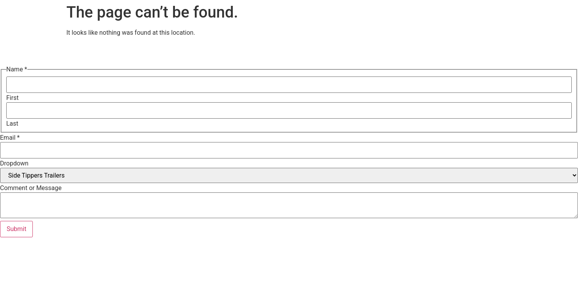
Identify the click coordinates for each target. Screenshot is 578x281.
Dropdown (14, 163)
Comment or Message (31, 188)
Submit (16, 229)
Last (12, 124)
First (12, 98)
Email (10, 138)
